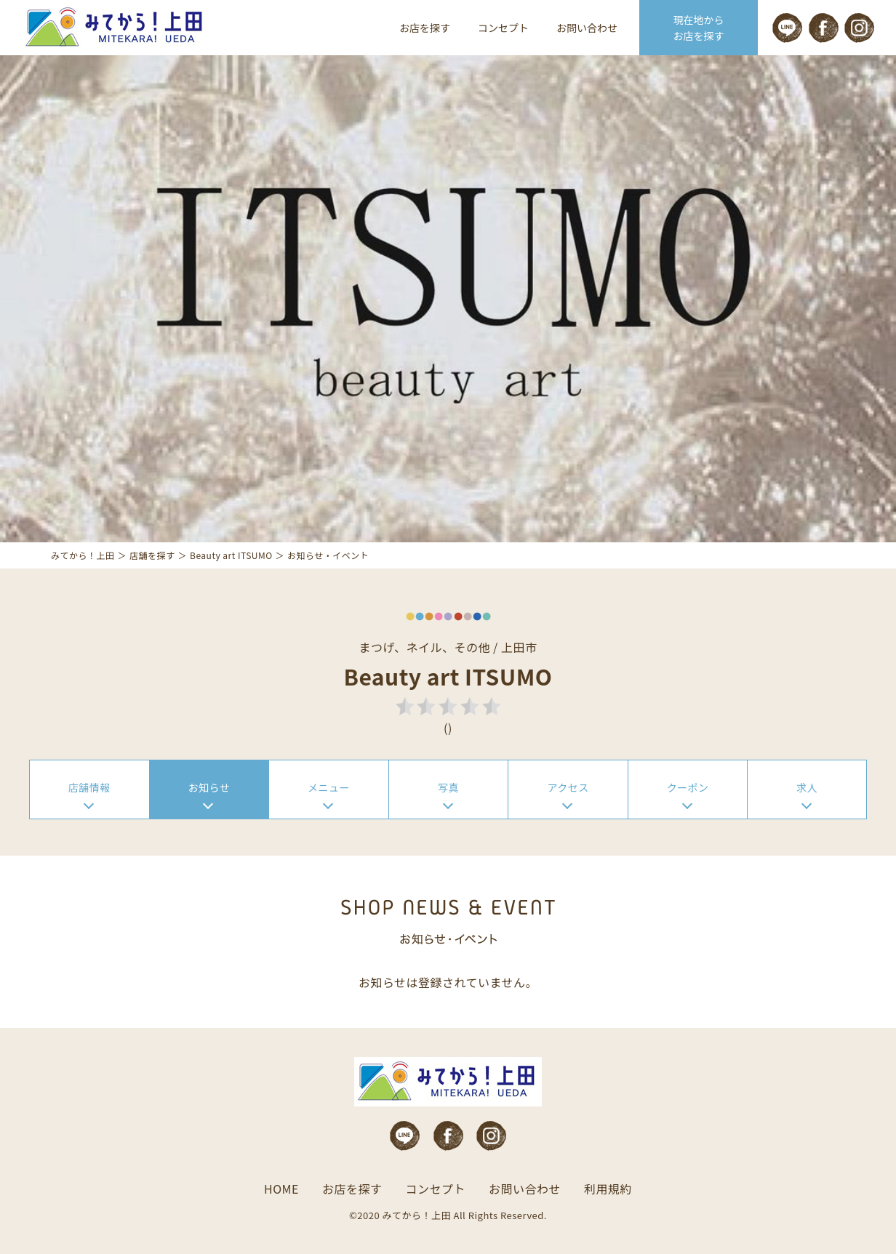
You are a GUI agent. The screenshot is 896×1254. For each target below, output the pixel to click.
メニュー (329, 787)
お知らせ (209, 787)
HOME (281, 1188)
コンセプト (503, 27)
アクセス (567, 787)
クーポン (688, 787)
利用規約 (608, 1188)
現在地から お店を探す (698, 27)
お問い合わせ (586, 27)
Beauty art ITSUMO (231, 555)
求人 (806, 787)
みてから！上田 (83, 555)
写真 (448, 787)
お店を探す (424, 27)
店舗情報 (89, 787)
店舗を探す (152, 555)
